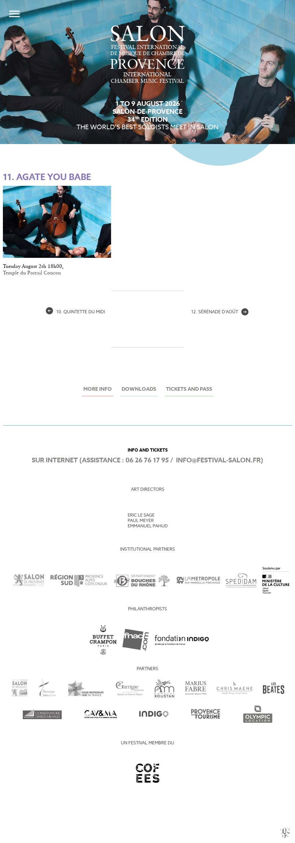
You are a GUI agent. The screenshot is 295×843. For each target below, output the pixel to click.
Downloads (139, 389)
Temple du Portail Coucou (32, 272)
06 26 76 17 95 (147, 461)
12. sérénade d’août (219, 312)
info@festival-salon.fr (218, 461)
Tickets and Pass (189, 389)
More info (97, 389)
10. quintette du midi (75, 312)
